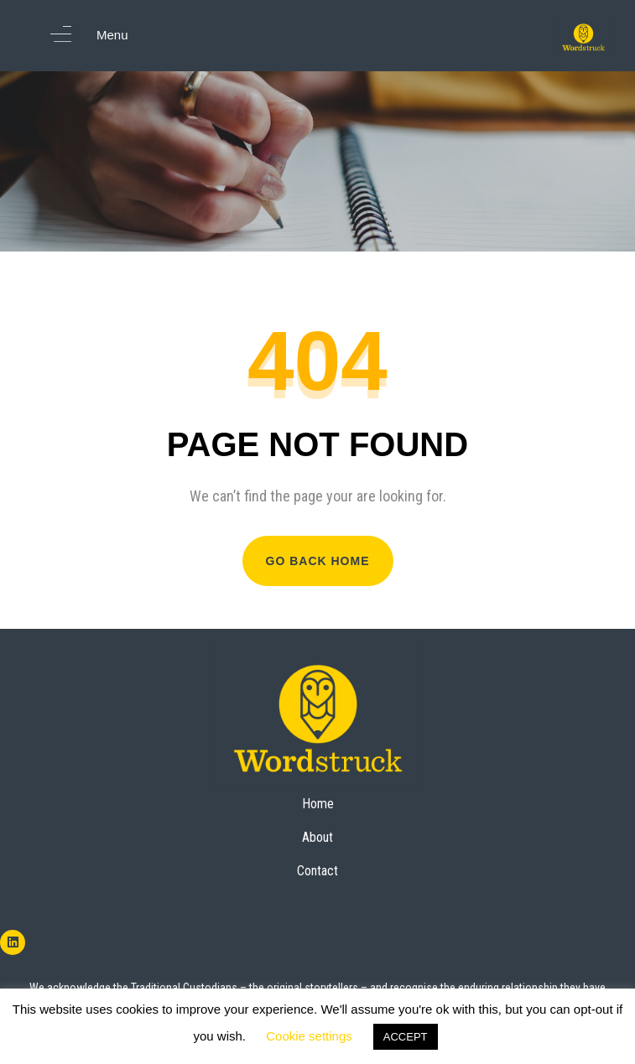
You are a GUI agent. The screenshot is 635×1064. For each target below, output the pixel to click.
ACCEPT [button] (405, 1036)
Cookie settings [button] (309, 1036)
